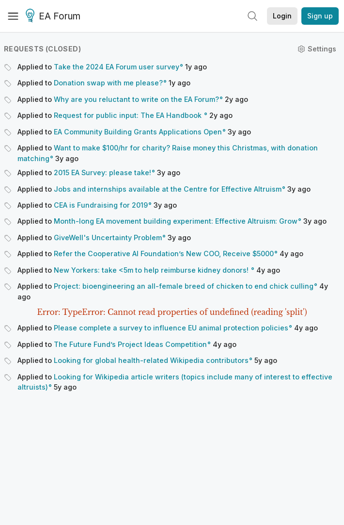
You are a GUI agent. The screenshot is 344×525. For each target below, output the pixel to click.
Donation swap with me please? (108, 83)
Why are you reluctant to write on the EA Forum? (136, 99)
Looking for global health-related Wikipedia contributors (151, 360)
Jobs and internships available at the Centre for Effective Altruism (167, 189)
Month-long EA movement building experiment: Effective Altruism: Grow (175, 221)
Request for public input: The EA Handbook (128, 115)
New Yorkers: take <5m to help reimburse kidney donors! (152, 270)
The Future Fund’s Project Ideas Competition (130, 344)
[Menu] (13, 16)
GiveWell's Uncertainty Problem (108, 237)
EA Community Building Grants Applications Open (138, 132)
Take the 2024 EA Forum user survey (116, 67)
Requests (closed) (42, 49)
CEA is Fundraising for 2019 (101, 205)
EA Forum (54, 16)
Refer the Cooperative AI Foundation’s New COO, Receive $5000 (164, 253)
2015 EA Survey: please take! (102, 172)
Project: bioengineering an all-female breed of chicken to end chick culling (183, 286)
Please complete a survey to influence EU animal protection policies (171, 328)
